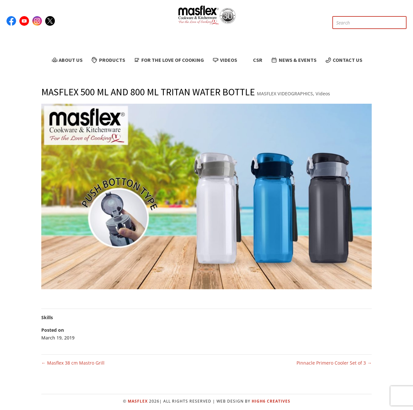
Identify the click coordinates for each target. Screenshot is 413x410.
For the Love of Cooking (168, 59)
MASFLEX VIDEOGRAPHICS (285, 94)
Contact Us (343, 59)
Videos (224, 59)
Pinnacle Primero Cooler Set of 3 (334, 363)
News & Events (293, 59)
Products (108, 59)
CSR (253, 60)
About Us (67, 59)
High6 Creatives (271, 401)
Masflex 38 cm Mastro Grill (73, 363)
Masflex (138, 401)
